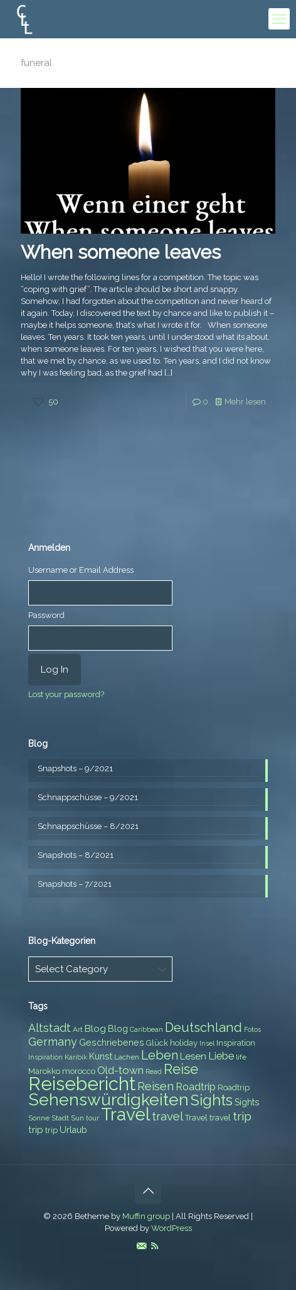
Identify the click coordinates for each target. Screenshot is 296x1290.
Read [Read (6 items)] (153, 1071)
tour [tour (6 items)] (92, 1118)
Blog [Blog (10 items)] (95, 1028)
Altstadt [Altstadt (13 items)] (49, 1027)
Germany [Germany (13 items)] (52, 1041)
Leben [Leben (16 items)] (159, 1055)
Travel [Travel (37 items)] (125, 1114)
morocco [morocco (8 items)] (78, 1071)
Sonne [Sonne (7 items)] (39, 1118)
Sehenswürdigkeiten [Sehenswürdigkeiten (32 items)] (108, 1099)
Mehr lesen (245, 401)
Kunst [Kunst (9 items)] (100, 1056)
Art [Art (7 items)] (78, 1029)
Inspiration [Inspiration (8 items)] (235, 1043)
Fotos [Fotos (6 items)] (252, 1029)
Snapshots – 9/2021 (75, 768)
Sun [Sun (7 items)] (77, 1118)
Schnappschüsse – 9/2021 (88, 797)
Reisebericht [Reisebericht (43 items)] (81, 1084)
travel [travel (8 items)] (220, 1117)
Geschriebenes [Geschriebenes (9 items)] (111, 1043)
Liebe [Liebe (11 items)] (221, 1056)
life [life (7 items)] (241, 1057)
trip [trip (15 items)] (242, 1116)
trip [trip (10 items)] (35, 1130)
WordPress (171, 1228)
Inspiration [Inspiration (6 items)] (45, 1057)
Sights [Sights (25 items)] (212, 1100)
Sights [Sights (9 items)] (247, 1102)
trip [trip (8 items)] (51, 1130)
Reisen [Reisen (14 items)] (155, 1086)
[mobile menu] (279, 19)
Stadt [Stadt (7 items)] (60, 1118)
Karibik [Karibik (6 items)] (76, 1057)
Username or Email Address (81, 570)
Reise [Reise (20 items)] (181, 1069)
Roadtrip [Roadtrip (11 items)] (196, 1087)
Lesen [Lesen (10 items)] (193, 1056)
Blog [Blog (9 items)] (118, 1029)
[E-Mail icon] (141, 1246)
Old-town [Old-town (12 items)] (120, 1070)
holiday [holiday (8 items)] (184, 1043)
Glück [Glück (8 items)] (157, 1043)
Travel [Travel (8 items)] (196, 1117)
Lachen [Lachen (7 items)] (126, 1057)
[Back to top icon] (148, 1191)
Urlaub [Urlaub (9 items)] (73, 1130)
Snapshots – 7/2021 (75, 884)
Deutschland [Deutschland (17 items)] (203, 1027)
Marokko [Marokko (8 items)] (44, 1071)
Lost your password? (66, 694)
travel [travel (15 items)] (167, 1116)
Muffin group (146, 1216)
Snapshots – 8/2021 (76, 855)
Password (46, 615)
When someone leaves (121, 252)
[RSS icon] (154, 1246)
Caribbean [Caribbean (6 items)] (146, 1029)
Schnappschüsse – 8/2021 (88, 826)
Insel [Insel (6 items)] (206, 1043)
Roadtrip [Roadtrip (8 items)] (234, 1087)
